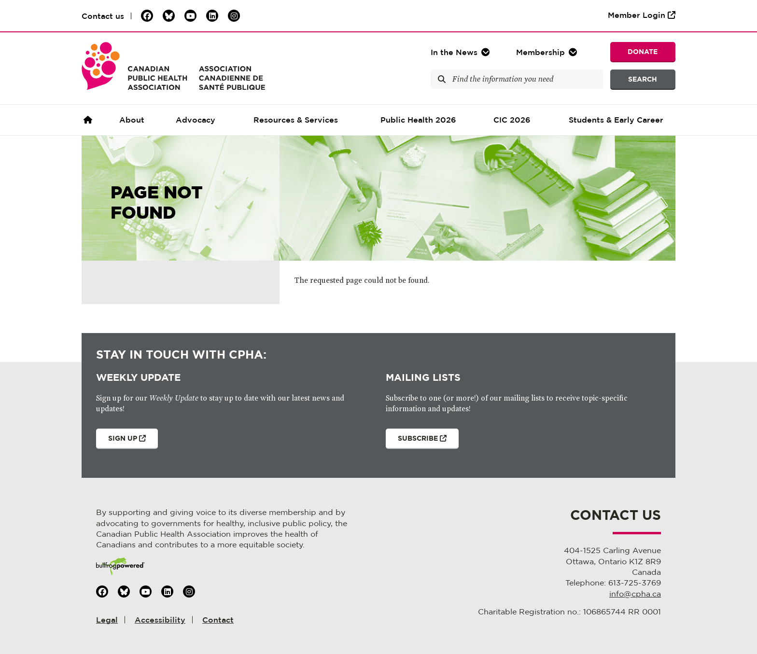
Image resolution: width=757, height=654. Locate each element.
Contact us (103, 16)
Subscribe (416, 441)
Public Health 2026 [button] (418, 119)
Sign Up (121, 441)
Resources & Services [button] (295, 119)
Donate (643, 51)
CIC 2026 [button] (512, 119)
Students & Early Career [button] (616, 119)
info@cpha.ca (635, 593)
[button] (547, 52)
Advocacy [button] (195, 119)
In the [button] (454, 52)
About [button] (131, 119)
